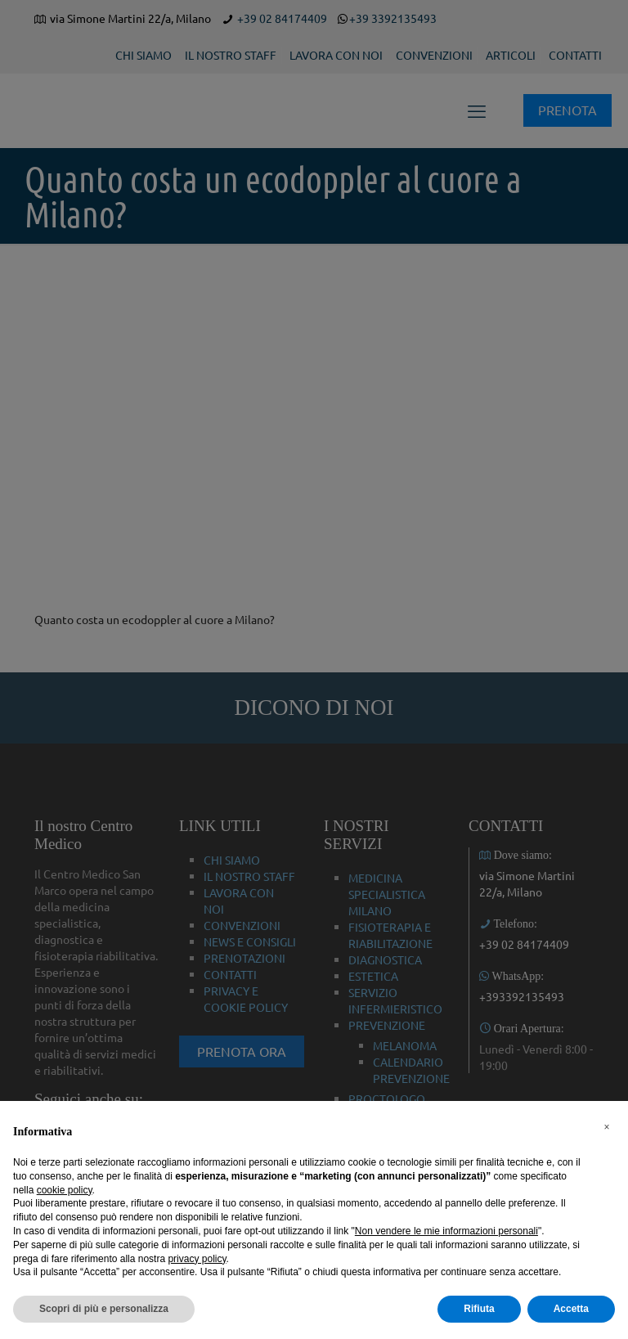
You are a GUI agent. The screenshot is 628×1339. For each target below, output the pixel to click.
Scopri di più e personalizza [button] (103, 1308)
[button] (607, 1127)
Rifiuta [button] (479, 1308)
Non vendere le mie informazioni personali (446, 1231)
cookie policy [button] (64, 1190)
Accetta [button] (571, 1308)
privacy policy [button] (197, 1259)
